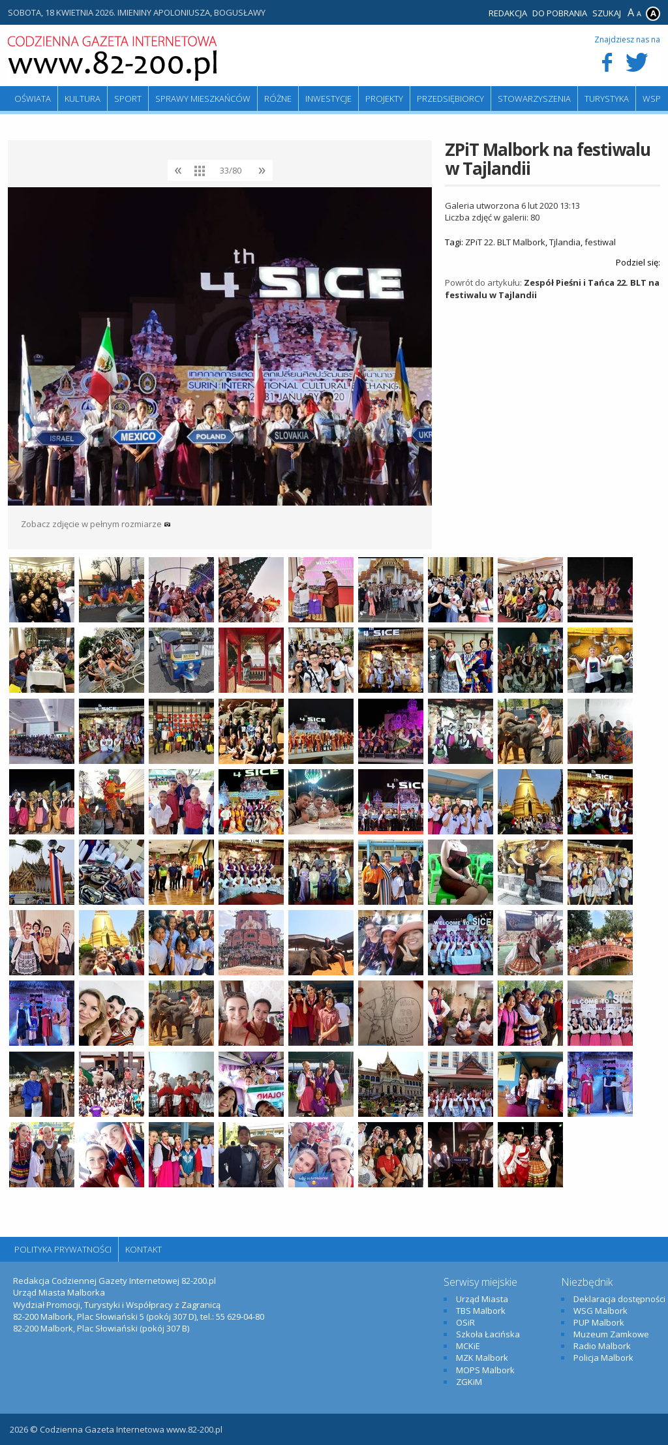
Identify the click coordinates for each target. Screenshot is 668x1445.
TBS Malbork (481, 1310)
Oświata (32, 98)
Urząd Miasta (482, 1299)
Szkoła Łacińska (488, 1334)
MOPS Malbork (485, 1370)
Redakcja (508, 13)
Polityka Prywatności (63, 1249)
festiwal (600, 242)
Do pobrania (559, 13)
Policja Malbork (603, 1357)
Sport (128, 98)
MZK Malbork (482, 1357)
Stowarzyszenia (534, 98)
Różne (278, 98)
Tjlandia (565, 242)
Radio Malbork (602, 1346)
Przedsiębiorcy (450, 98)
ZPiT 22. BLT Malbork (505, 242)
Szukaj (606, 13)
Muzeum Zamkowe (611, 1334)
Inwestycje (328, 98)
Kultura (82, 98)
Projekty (384, 98)
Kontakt (143, 1249)
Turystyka (606, 98)
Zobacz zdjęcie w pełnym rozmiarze (96, 524)
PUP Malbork (598, 1322)
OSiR (465, 1322)
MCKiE (468, 1346)
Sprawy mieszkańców (202, 98)
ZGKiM (469, 1382)
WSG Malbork (600, 1310)
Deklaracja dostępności (619, 1299)
